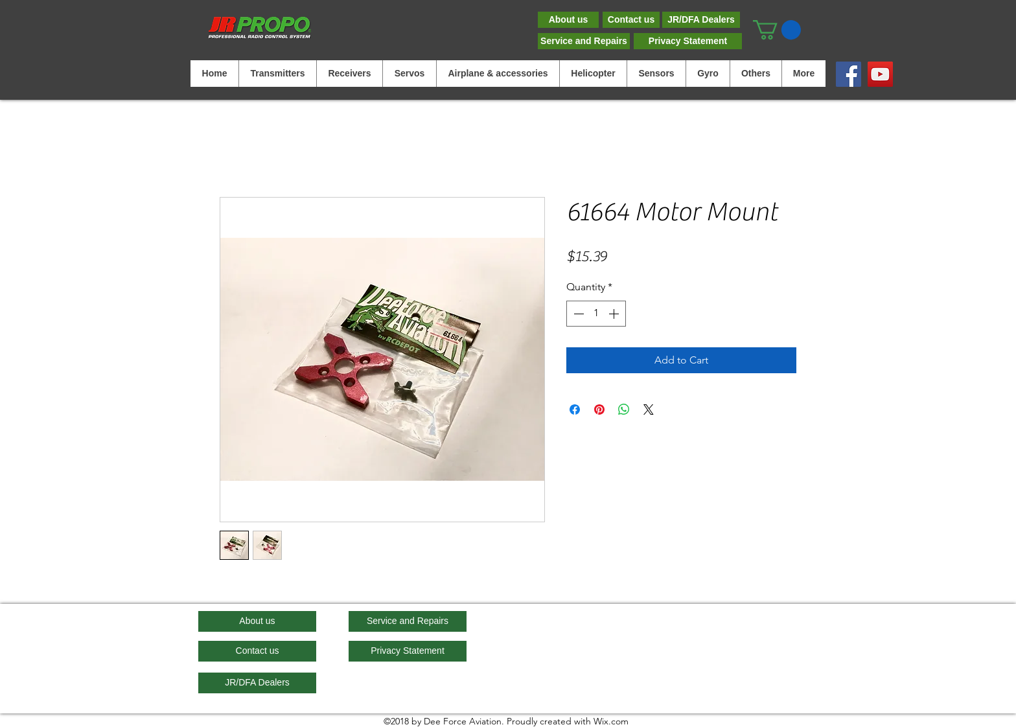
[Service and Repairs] (584, 41)
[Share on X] (648, 409)
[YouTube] (880, 74)
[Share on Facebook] (575, 409)
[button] (777, 30)
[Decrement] (577, 313)
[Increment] (615, 313)
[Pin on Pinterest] (599, 409)
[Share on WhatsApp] (624, 409)
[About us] (568, 20)
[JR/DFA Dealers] (701, 20)
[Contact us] (631, 20)
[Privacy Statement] (688, 41)
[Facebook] (848, 74)
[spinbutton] (596, 313)
